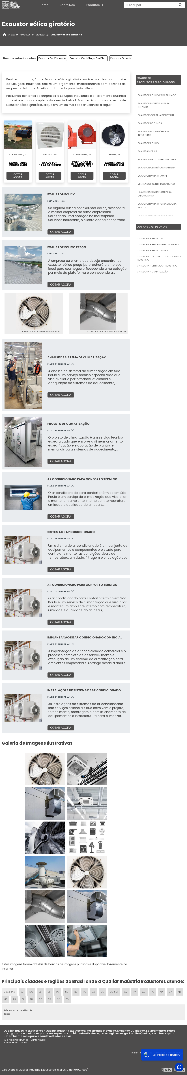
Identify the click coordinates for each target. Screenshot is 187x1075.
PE (85, 991)
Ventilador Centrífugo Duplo (156, 184)
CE (102, 991)
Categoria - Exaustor (150, 238)
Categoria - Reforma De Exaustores (158, 244)
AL (153, 991)
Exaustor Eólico (148, 143)
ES (40, 991)
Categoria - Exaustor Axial (153, 250)
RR (58, 998)
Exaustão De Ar (147, 151)
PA (135, 991)
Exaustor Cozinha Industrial (156, 115)
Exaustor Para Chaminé (152, 175)
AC (144, 991)
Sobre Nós (67, 5)
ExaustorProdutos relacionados (156, 80)
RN (40, 998)
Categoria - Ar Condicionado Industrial (159, 258)
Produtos (95, 5)
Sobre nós (146, 1052)
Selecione (9, 991)
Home (44, 5)
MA (171, 991)
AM (126, 991)
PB (24, 998)
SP (49, 991)
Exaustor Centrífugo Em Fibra (88, 58)
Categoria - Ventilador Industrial (157, 265)
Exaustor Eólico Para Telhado (157, 95)
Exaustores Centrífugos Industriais (153, 133)
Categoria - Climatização (152, 271)
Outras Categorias (152, 226)
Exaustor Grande (120, 58)
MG (31, 991)
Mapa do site (175, 1052)
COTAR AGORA (18, 176)
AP (162, 991)
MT (5, 998)
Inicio (135, 1052)
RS (76, 991)
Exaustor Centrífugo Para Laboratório (155, 193)
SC (67, 991)
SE (67, 998)
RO (49, 998)
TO (76, 998)
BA (93, 991)
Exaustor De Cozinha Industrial (158, 159)
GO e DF (114, 991)
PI (32, 998)
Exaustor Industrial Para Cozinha (154, 105)
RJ (22, 991)
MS (14, 998)
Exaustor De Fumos (150, 123)
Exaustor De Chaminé (52, 58)
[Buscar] (180, 5)
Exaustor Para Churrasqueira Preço (157, 205)
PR (58, 991)
